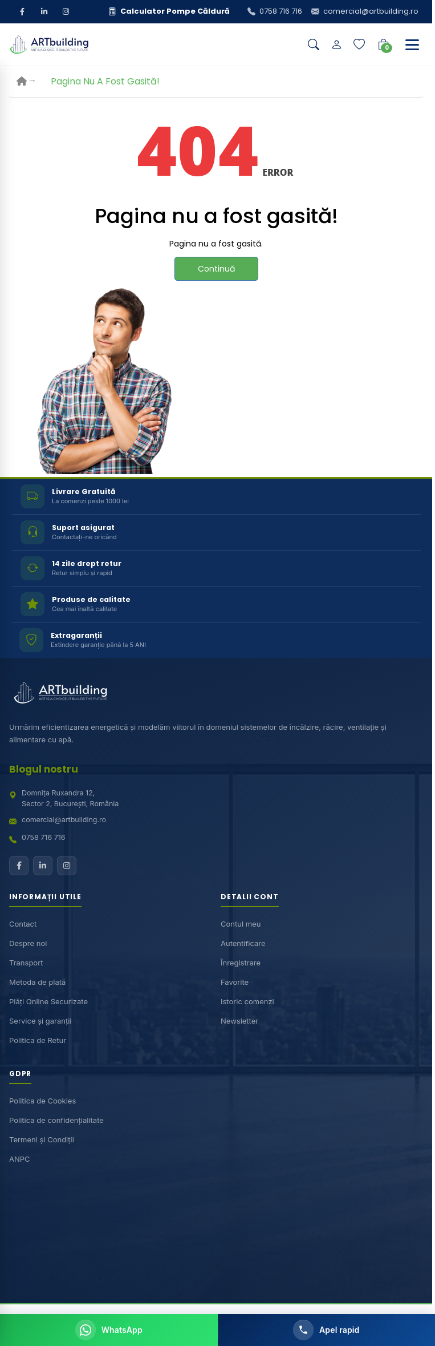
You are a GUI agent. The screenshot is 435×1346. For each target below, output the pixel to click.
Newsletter (239, 1020)
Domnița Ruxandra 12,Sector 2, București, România (70, 798)
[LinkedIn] (43, 11)
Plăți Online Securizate (48, 1000)
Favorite (235, 981)
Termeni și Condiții (41, 1139)
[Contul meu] (336, 44)
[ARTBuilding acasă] (60, 692)
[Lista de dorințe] (359, 44)
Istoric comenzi (247, 1000)
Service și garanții (40, 1020)
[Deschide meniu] (412, 44)
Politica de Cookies (42, 1100)
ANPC (19, 1158)
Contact (22, 923)
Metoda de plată (37, 981)
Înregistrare (241, 962)
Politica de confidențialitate (56, 1120)
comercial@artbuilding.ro (64, 819)
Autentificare (243, 942)
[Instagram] (65, 11)
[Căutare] (313, 44)
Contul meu (241, 923)
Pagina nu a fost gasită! (105, 82)
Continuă (216, 268)
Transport (26, 962)
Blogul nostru (43, 769)
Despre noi (28, 942)
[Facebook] (22, 11)
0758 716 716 (44, 837)
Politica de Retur (37, 1039)
